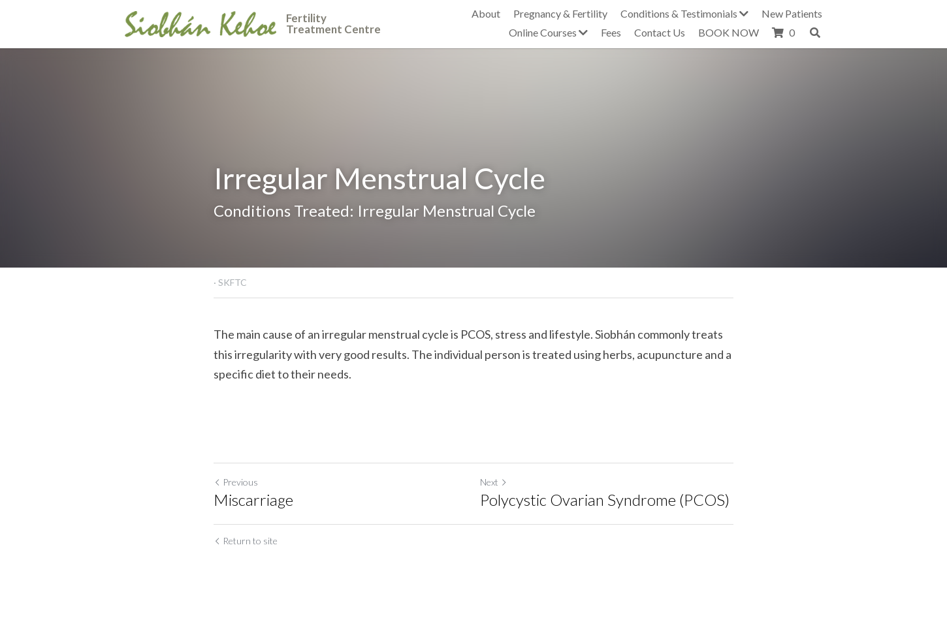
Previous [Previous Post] (236, 482)
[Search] (815, 32)
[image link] (200, 22)
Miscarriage (253, 499)
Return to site (246, 540)
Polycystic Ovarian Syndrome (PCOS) (605, 499)
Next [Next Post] (493, 482)
